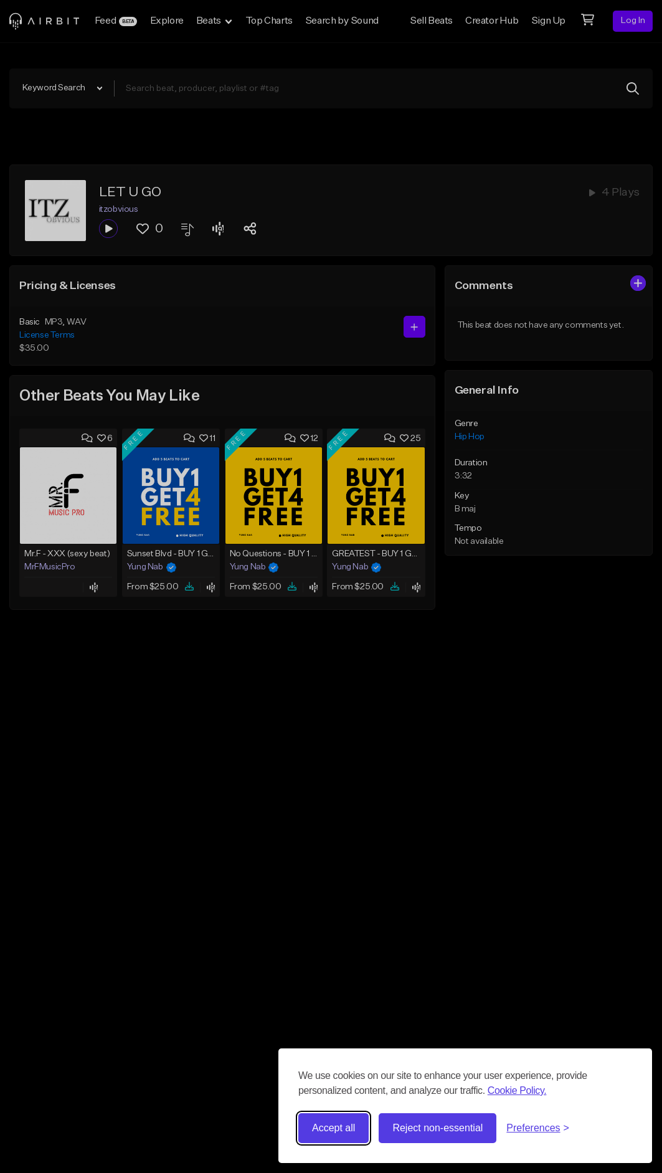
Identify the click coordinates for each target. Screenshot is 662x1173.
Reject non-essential (437, 1128)
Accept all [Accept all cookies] (333, 1128)
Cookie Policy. (517, 1090)
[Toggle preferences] (537, 1128)
